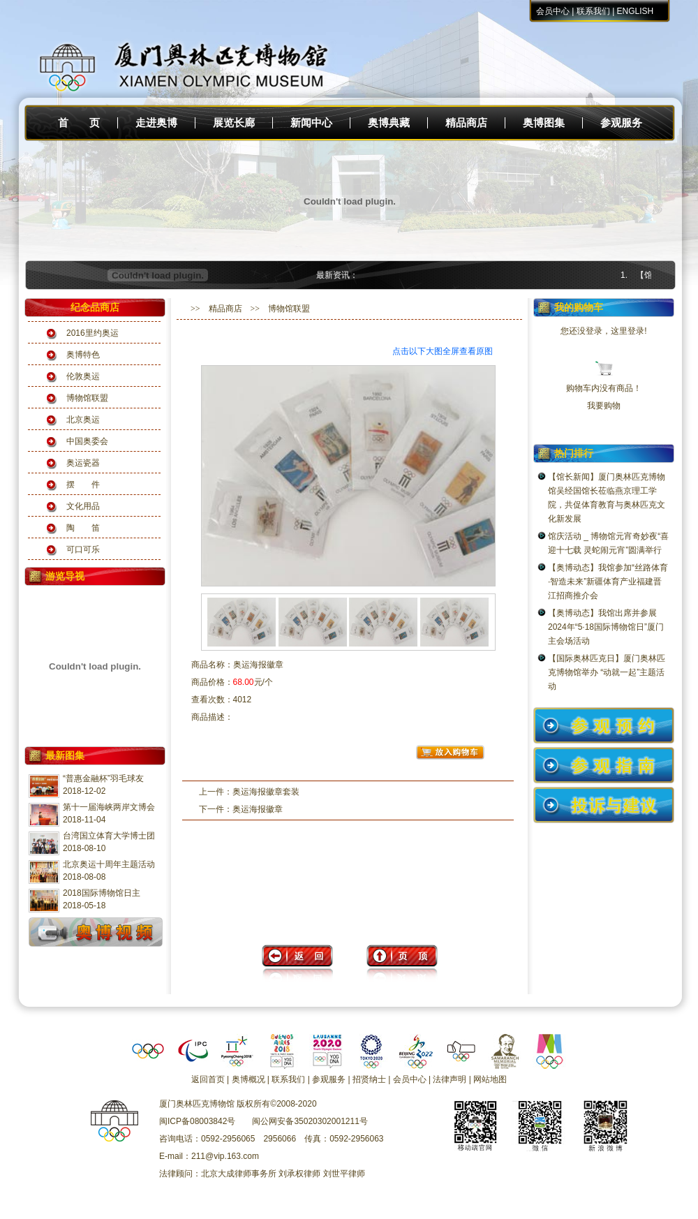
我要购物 (604, 406)
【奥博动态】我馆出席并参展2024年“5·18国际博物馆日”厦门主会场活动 (606, 627)
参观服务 (621, 122)
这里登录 (627, 331)
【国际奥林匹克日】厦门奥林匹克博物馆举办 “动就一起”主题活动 (606, 672)
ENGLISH (635, 11)
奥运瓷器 (83, 463)
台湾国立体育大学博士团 (109, 836)
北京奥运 (83, 419)
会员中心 (553, 11)
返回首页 (208, 1079)
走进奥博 (156, 122)
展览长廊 (234, 122)
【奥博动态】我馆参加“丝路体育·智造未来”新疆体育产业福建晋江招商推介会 (608, 581)
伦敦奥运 (83, 376)
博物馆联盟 (87, 398)
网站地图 (490, 1079)
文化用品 (83, 506)
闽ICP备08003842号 (197, 1121)
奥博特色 (83, 355)
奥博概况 (248, 1079)
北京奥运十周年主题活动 (109, 864)
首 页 (79, 122)
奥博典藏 (389, 122)
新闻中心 (311, 122)
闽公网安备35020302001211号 (309, 1121)
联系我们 (593, 11)
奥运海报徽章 (257, 809)
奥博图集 (544, 122)
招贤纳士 (369, 1079)
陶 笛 (83, 528)
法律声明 (449, 1079)
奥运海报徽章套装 (265, 792)
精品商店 (466, 122)
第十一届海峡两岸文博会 (109, 807)
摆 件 (83, 484)
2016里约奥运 (92, 333)
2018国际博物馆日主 (101, 893)
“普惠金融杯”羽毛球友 (103, 778)
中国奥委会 (87, 441)
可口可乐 (83, 549)
